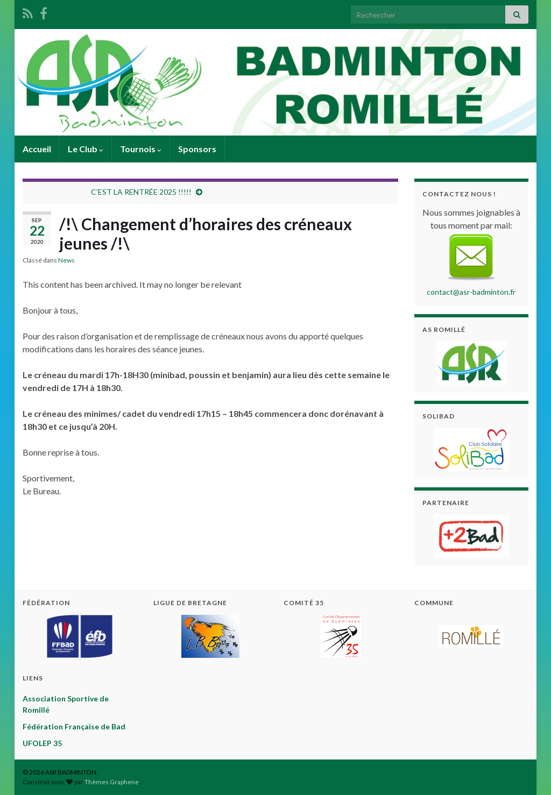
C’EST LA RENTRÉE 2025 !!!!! (141, 191)
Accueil (37, 149)
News (66, 260)
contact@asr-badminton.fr (471, 291)
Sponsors (197, 149)
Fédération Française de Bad (74, 726)
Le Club (85, 149)
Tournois (140, 149)
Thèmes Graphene (111, 782)
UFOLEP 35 (42, 743)
